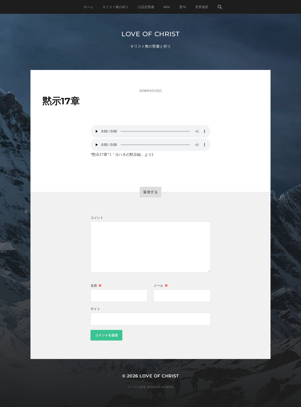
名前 (96, 285)
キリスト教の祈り (115, 7)
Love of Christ (150, 34)
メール (161, 285)
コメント (96, 218)
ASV (166, 7)
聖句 (182, 7)
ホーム (88, 7)
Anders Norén (160, 387)
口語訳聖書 (146, 7)
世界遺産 (201, 7)
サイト (95, 309)
